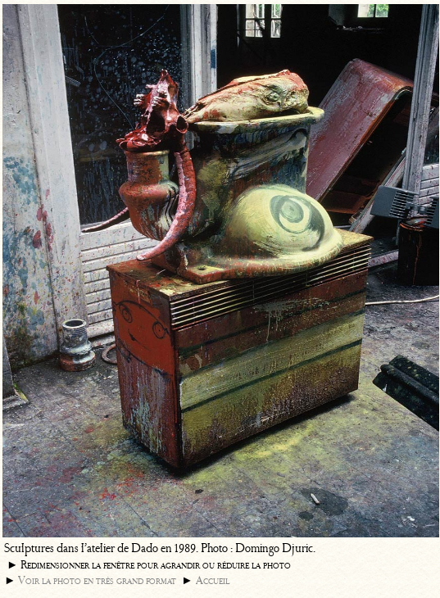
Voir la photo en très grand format (97, 580)
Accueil (212, 580)
